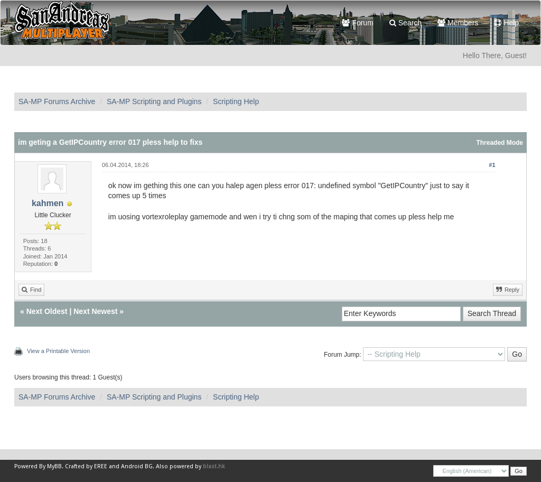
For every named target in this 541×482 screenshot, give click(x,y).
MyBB (54, 466)
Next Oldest (47, 311)
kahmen (47, 203)
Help (506, 22)
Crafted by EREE (86, 466)
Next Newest (95, 311)
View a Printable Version (58, 351)
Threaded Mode (499, 142)
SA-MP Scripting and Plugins (154, 101)
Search (405, 22)
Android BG (137, 466)
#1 (492, 165)
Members (457, 22)
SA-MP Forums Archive (56, 101)
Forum (357, 22)
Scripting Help (236, 101)
